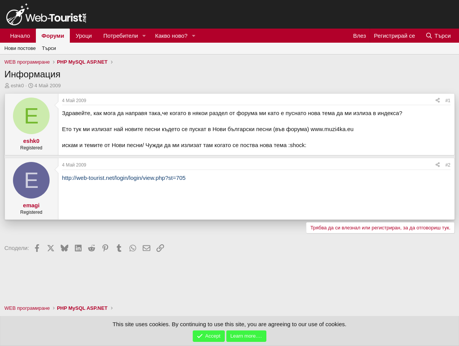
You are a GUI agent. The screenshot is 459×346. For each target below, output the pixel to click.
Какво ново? (171, 35)
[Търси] (438, 36)
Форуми (53, 35)
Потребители (120, 35)
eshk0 (17, 85)
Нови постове (20, 48)
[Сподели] (438, 100)
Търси (49, 48)
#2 (447, 165)
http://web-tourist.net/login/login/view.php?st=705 (124, 178)
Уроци (84, 35)
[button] (144, 36)
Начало (20, 35)
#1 (447, 100)
